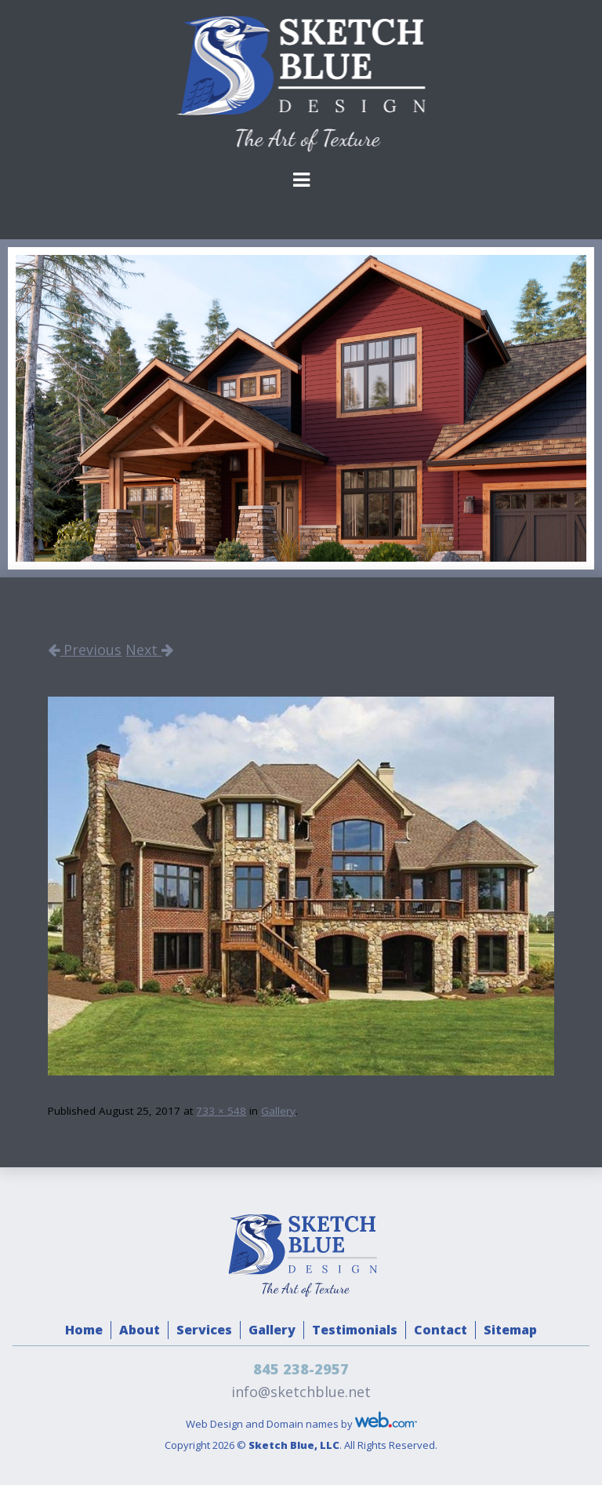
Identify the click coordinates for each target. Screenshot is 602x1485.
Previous (84, 649)
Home (84, 1329)
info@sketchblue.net (301, 1391)
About (139, 1329)
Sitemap (510, 1329)
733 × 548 (221, 1111)
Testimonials (354, 1329)
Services (204, 1329)
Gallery (278, 1111)
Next (149, 649)
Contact (440, 1329)
